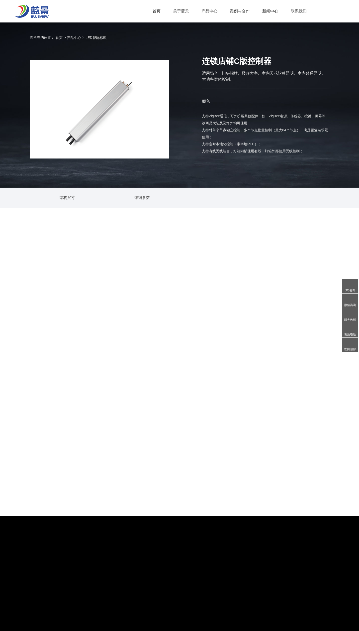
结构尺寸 (67, 197)
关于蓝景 (181, 11)
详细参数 (142, 197)
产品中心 (209, 11)
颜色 (206, 101)
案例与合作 (240, 11)
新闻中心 (270, 11)
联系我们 (299, 11)
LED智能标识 (96, 38)
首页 (157, 11)
